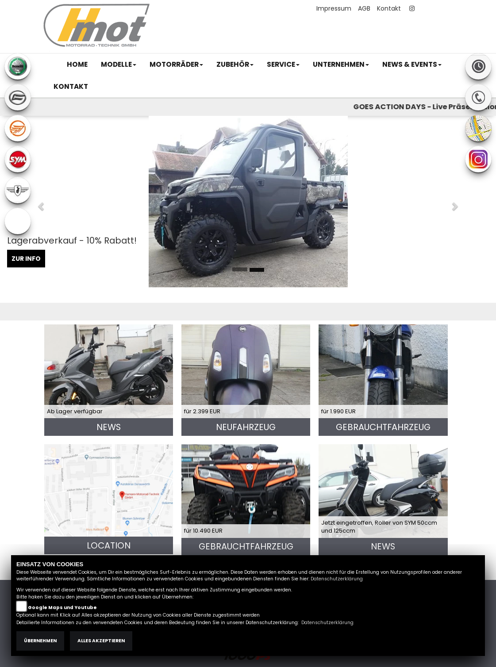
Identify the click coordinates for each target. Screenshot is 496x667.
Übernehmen (40, 640)
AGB (364, 8)
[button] (118, 64)
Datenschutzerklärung (337, 579)
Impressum (333, 8)
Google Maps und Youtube (62, 607)
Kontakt (389, 8)
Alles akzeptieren (101, 640)
